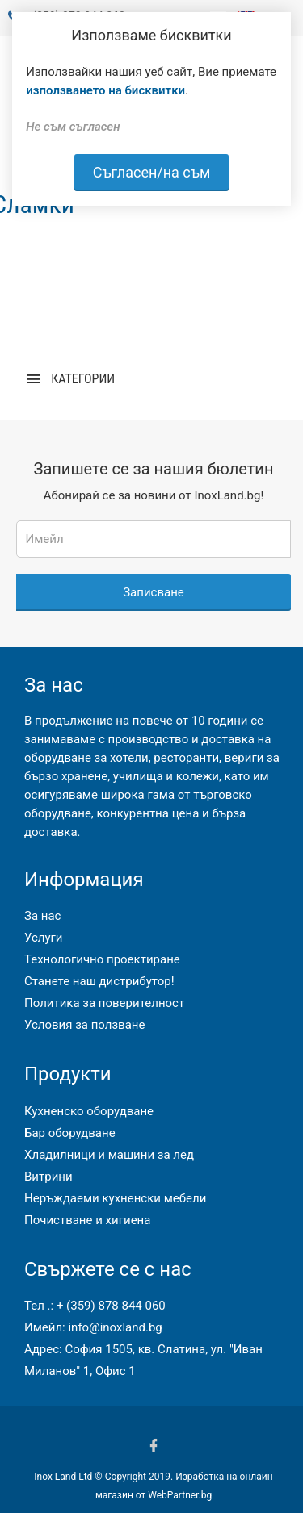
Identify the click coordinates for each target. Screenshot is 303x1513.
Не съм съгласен (73, 126)
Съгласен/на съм (152, 172)
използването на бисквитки (105, 90)
